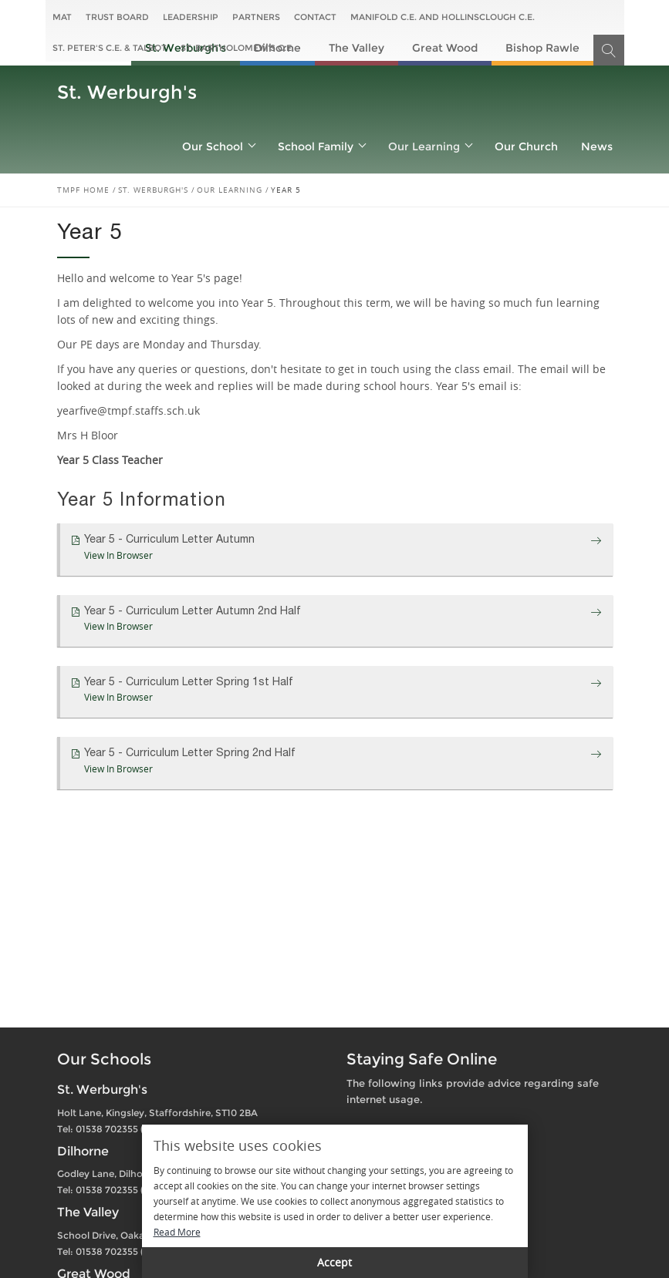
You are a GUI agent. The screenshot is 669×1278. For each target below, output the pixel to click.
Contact (315, 17)
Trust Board (117, 17)
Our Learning (429, 146)
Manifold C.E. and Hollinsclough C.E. (442, 17)
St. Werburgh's (127, 92)
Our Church (526, 146)
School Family (321, 146)
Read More (177, 1232)
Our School (218, 146)
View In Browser (118, 555)
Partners (256, 17)
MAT (62, 17)
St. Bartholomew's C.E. (237, 47)
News (597, 146)
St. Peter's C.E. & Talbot (109, 47)
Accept (334, 1262)
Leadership (190, 17)
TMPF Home (83, 190)
